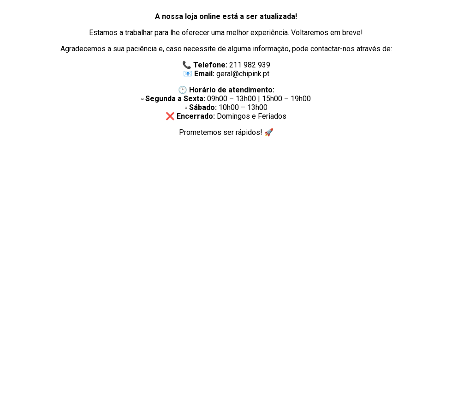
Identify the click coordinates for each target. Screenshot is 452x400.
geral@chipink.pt (242, 73)
